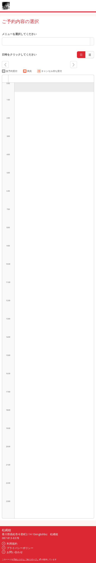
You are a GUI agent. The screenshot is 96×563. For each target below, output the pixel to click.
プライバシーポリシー (17, 548)
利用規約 (9, 543)
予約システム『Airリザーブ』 (27, 559)
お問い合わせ (12, 552)
